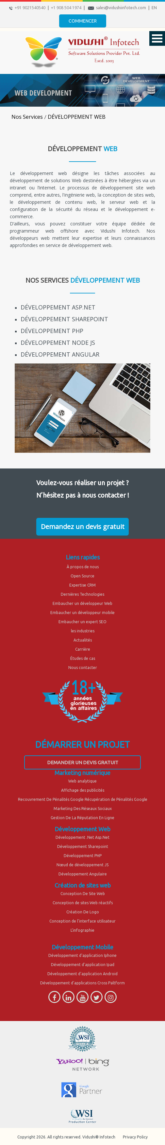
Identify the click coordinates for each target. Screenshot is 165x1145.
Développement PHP (83, 856)
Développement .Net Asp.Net (82, 837)
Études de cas (82, 658)
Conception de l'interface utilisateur (82, 921)
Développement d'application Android (82, 974)
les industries (82, 631)
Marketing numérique (82, 772)
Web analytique (82, 781)
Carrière (82, 649)
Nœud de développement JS (82, 865)
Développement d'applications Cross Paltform (82, 983)
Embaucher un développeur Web (82, 603)
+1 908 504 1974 (66, 7)
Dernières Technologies (82, 594)
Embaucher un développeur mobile (82, 612)
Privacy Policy (135, 1137)
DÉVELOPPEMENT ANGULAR (60, 354)
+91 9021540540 (30, 7)
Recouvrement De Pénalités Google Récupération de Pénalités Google (82, 799)
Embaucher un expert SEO (82, 622)
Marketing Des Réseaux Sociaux (83, 808)
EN (154, 8)
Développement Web (82, 829)
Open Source (82, 576)
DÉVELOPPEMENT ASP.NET (58, 307)
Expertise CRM (82, 585)
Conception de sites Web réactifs (83, 903)
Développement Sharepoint (82, 846)
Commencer (83, 21)
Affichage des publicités (82, 790)
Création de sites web (83, 885)
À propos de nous (83, 567)
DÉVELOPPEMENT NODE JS (58, 342)
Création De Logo (82, 912)
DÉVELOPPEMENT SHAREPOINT (64, 319)
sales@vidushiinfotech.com (121, 8)
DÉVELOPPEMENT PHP (52, 331)
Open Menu (157, 38)
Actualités (83, 640)
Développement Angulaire (82, 874)
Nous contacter (82, 667)
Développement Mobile (82, 947)
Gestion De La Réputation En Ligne (82, 818)
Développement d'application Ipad (82, 964)
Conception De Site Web (82, 893)
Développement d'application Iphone (82, 955)
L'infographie (82, 930)
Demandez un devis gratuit (82, 526)
